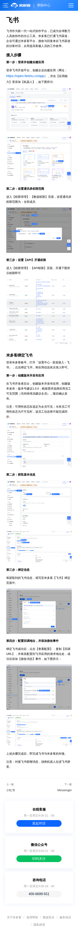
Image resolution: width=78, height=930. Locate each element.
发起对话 (39, 823)
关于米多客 (14, 917)
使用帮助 (32, 917)
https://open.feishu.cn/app (25, 76)
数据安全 (48, 917)
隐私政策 (39, 924)
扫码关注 (39, 858)
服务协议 (65, 917)
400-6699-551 (39, 894)
